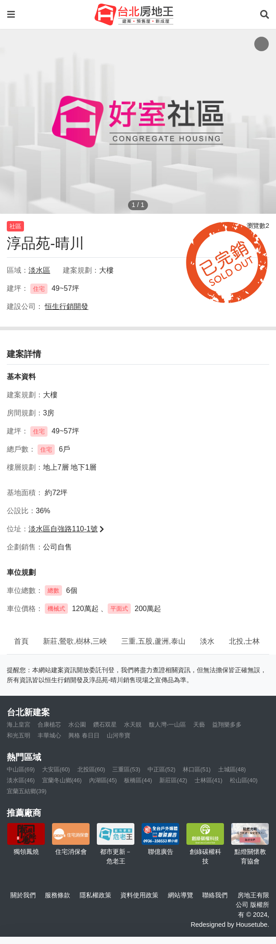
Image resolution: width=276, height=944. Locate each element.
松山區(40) (244, 780)
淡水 (207, 641)
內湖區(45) (103, 780)
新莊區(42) (173, 780)
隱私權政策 (95, 895)
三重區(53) (126, 769)
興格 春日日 (84, 735)
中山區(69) (21, 769)
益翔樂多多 (227, 724)
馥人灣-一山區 (167, 724)
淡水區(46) (21, 780)
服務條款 (57, 895)
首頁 (21, 641)
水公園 (77, 724)
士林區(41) (209, 780)
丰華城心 (49, 735)
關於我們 (23, 895)
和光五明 (18, 735)
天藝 (199, 724)
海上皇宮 (18, 724)
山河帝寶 (118, 735)
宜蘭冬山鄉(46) (62, 780)
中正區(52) (162, 769)
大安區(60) (56, 769)
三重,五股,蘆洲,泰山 (153, 641)
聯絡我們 (215, 895)
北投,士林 (244, 641)
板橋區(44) (138, 780)
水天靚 (133, 724)
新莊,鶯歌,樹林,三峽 (75, 641)
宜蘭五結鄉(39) (27, 791)
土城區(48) (232, 769)
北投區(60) (91, 769)
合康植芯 (49, 724)
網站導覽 (180, 895)
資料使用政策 (139, 895)
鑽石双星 (105, 724)
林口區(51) (197, 769)
